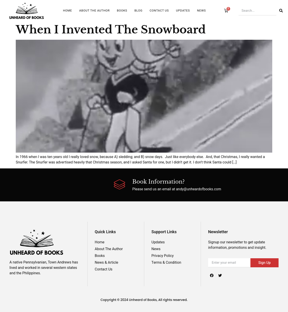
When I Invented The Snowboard (111, 29)
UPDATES (183, 10)
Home (67, 10)
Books (122, 10)
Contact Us (159, 10)
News (201, 10)
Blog (138, 10)
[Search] (281, 10)
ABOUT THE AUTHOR (94, 10)
